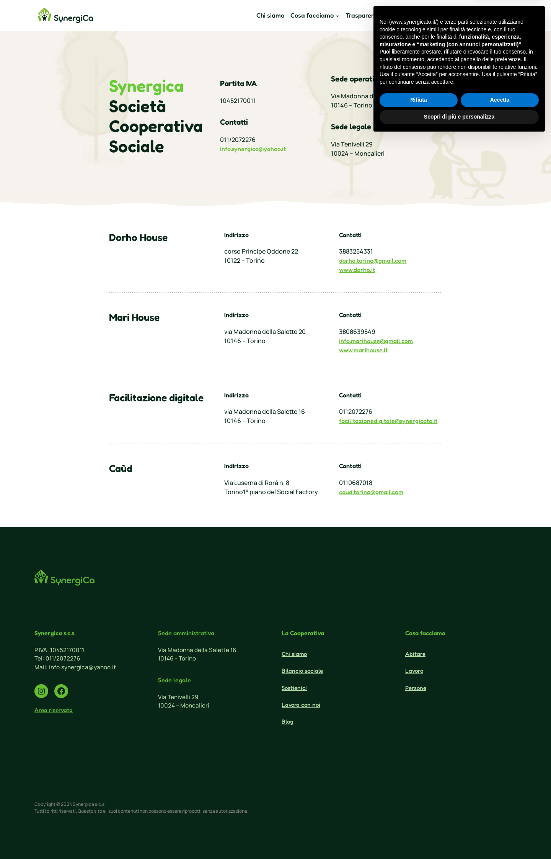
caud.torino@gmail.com (371, 492)
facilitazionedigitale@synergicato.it (388, 421)
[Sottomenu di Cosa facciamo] (314, 15)
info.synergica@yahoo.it (253, 149)
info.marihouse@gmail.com (376, 341)
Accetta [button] (500, 821)
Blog (287, 721)
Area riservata (53, 710)
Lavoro (414, 670)
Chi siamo (294, 653)
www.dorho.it (357, 269)
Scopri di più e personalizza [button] (459, 838)
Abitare (415, 653)
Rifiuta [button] (418, 821)
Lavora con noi (301, 704)
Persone (415, 687)
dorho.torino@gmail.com (372, 260)
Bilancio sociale (302, 670)
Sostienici (457, 15)
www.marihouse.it (363, 350)
